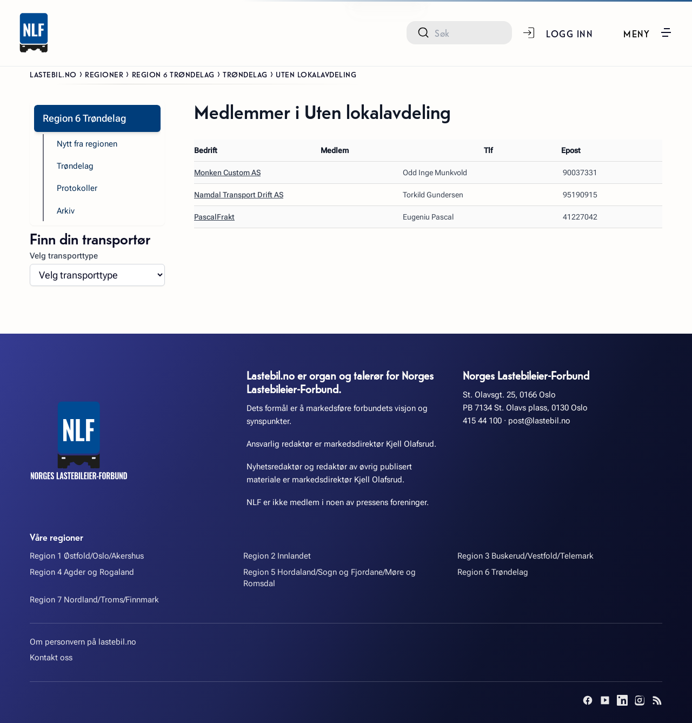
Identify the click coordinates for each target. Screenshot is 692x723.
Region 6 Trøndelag (173, 74)
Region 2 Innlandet (277, 556)
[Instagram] (639, 700)
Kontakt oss (51, 657)
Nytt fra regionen (87, 144)
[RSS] (656, 700)
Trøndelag (245, 74)
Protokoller (77, 188)
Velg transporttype (64, 256)
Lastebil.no (53, 74)
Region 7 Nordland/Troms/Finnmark (94, 600)
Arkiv (66, 211)
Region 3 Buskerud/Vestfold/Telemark (525, 556)
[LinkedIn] (622, 700)
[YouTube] (605, 700)
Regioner (104, 74)
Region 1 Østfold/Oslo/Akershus (87, 556)
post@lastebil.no (539, 421)
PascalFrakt (214, 217)
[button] (648, 32)
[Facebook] (587, 700)
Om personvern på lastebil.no (83, 642)
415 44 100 (482, 421)
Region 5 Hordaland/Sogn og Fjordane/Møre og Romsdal (329, 577)
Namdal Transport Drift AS (238, 194)
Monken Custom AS (227, 172)
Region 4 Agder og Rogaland (82, 572)
